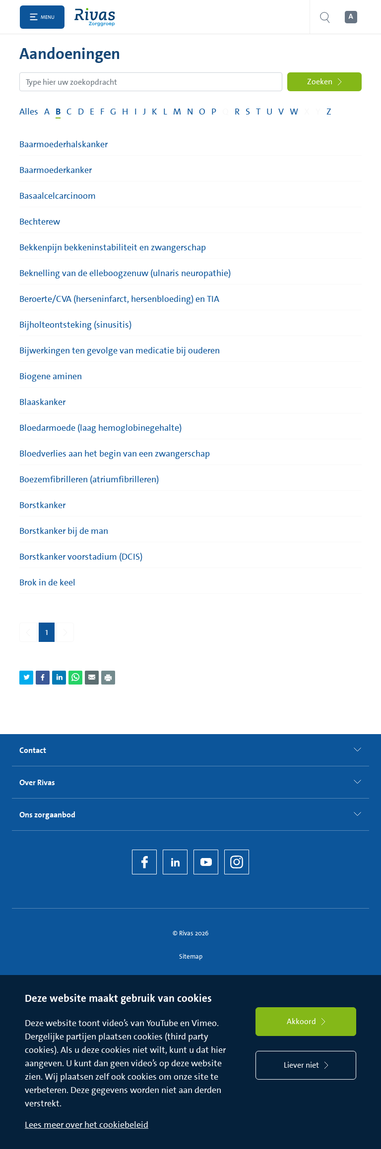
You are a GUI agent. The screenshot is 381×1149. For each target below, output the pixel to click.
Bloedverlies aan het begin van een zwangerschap (114, 454)
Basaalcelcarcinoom (57, 196)
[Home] (97, 17)
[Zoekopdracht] (150, 81)
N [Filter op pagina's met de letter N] (190, 111)
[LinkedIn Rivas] (175, 862)
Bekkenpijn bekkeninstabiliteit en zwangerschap (112, 247)
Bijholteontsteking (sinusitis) (75, 325)
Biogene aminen (50, 376)
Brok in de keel (47, 582)
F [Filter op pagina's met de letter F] (102, 111)
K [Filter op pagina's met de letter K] (154, 111)
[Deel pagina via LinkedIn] (59, 678)
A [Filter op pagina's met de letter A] (47, 111)
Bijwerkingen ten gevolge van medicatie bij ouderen (119, 350)
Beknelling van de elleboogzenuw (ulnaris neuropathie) (125, 273)
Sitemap (190, 956)
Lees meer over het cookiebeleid (86, 1125)
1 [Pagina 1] (46, 632)
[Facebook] (144, 862)
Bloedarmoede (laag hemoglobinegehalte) (100, 428)
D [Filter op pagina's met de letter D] (81, 111)
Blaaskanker (42, 402)
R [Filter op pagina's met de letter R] (237, 111)
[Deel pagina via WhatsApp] (75, 678)
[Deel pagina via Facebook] (43, 678)
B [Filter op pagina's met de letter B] (58, 111)
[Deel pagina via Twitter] (26, 678)
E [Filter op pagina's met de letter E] (92, 111)
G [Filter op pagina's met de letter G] (113, 111)
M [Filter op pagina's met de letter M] (177, 111)
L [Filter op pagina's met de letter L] (165, 111)
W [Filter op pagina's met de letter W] (294, 111)
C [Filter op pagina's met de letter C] (69, 111)
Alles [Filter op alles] (28, 111)
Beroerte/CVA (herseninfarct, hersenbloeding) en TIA (119, 299)
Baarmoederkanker (55, 170)
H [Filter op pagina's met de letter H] (125, 111)
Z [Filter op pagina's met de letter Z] (328, 111)
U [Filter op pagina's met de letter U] (269, 111)
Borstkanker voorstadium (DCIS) (80, 557)
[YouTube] (205, 862)
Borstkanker (42, 505)
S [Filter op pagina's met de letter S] (248, 111)
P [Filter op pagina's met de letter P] (213, 111)
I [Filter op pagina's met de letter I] (135, 111)
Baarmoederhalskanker (63, 144)
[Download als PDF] (108, 678)
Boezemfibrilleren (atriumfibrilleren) (89, 479)
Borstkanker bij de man (63, 531)
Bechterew (39, 222)
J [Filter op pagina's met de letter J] (144, 111)
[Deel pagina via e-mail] (92, 678)
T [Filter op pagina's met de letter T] (258, 111)
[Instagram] (236, 862)
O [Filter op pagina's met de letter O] (202, 111)
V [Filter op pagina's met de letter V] (281, 111)
